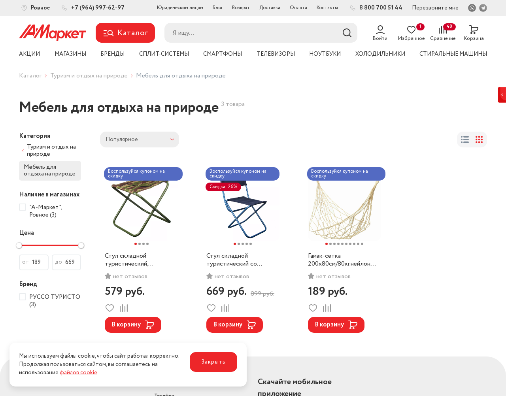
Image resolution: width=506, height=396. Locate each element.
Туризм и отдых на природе (89, 75)
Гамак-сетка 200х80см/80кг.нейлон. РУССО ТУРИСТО (339, 260)
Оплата (298, 7)
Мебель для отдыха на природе (50, 170)
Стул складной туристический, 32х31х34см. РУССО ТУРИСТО (132, 260)
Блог (218, 7)
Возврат (241, 7)
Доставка (269, 7)
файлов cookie (78, 373)
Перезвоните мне (435, 8)
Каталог (30, 75)
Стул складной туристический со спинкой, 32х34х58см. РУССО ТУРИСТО (236, 260)
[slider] (19, 245)
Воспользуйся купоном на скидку (136, 173)
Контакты (327, 7)
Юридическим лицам (180, 7)
